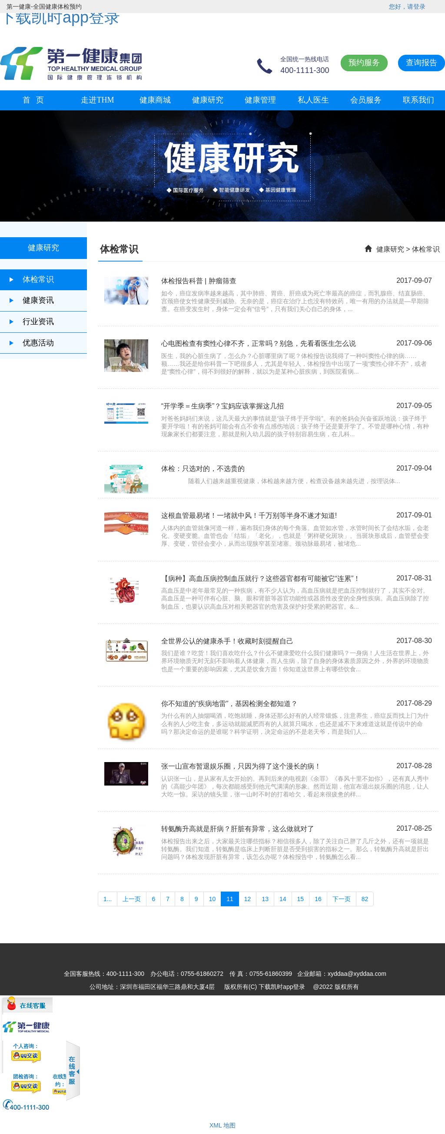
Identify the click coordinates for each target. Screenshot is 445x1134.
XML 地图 (222, 1125)
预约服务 (364, 62)
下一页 (341, 898)
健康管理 (260, 100)
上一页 (132, 898)
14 (282, 898)
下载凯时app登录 (60, 17)
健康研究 (207, 100)
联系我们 (418, 100)
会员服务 (366, 100)
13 (265, 898)
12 (247, 898)
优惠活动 (31, 342)
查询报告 (421, 62)
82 (365, 898)
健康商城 (155, 100)
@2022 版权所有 (336, 986)
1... (107, 898)
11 (229, 898)
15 (300, 898)
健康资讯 (31, 300)
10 (212, 898)
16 (318, 898)
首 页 (33, 100)
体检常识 (31, 279)
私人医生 (313, 100)
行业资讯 (31, 321)
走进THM (97, 100)
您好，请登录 (407, 6)
